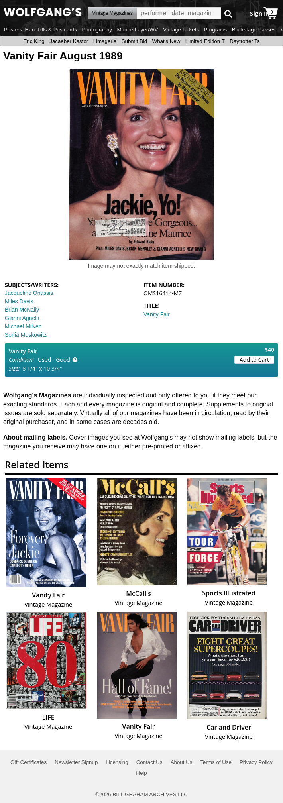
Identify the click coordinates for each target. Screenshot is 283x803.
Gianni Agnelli (22, 318)
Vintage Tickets (181, 30)
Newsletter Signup (76, 762)
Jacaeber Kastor (68, 41)
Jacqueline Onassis (29, 293)
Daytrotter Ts (244, 41)
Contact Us (149, 762)
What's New (166, 41)
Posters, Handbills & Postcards (40, 30)
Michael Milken (23, 326)
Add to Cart (254, 359)
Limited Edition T (205, 41)
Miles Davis (19, 301)
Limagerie (105, 41)
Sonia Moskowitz (26, 335)
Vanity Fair (156, 314)
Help (141, 773)
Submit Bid (134, 41)
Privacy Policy (256, 762)
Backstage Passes (254, 30)
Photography (97, 30)
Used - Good (54, 359)
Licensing (117, 762)
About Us (182, 762)
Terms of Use (216, 762)
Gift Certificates (28, 762)
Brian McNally (22, 309)
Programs (215, 30)
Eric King (33, 41)
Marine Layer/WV (137, 30)
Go (228, 13)
